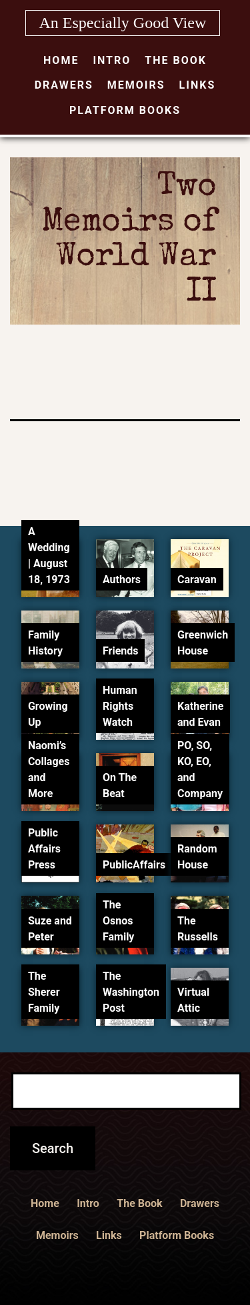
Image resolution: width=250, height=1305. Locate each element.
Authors (122, 579)
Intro (112, 60)
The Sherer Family (44, 992)
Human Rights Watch (120, 706)
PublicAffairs (134, 864)
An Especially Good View (123, 22)
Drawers (64, 85)
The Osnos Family (118, 920)
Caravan (197, 579)
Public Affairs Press (44, 848)
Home (61, 60)
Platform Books (125, 110)
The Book (176, 60)
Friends (121, 651)
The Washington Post (131, 992)
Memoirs (136, 85)
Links (197, 85)
